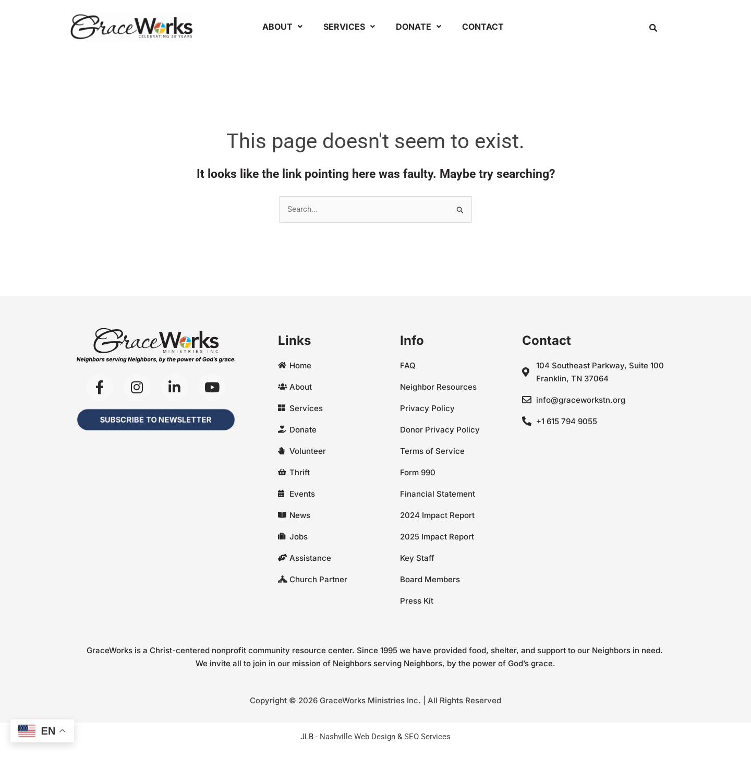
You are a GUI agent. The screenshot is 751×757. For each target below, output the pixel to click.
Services (349, 26)
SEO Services (427, 736)
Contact (483, 26)
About (282, 26)
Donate (418, 26)
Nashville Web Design (357, 736)
